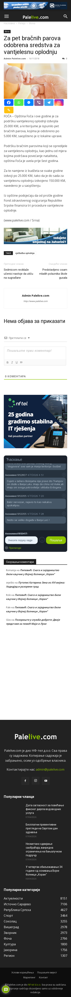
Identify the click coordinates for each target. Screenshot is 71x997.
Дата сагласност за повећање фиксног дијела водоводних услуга (45, 809)
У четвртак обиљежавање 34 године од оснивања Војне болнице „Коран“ (44, 870)
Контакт (43, 977)
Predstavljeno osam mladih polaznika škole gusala (53, 273)
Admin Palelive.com (15, 58)
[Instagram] (59, 102)
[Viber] (39, 102)
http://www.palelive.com (35, 301)
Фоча (7, 31)
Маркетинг (29, 977)
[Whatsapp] (18, 102)
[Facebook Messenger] (29, 102)
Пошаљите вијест (47, 972)
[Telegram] (49, 102)
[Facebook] (8, 102)
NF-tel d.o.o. (34, 984)
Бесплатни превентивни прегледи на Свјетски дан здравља (42, 828)
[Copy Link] (8, 110)
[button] (6, 16)
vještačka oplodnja (24, 253)
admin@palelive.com (50, 769)
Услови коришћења (22, 972)
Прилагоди (15, 547)
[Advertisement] (35, 672)
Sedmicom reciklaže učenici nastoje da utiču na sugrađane (18, 273)
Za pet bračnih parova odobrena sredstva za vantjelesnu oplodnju (32, 45)
